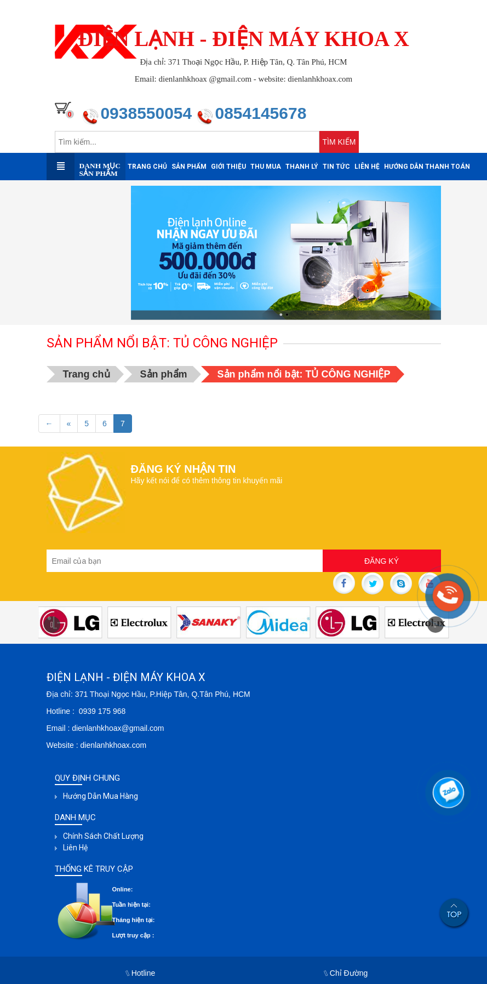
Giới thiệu (228, 166)
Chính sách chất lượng (103, 836)
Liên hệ (367, 166)
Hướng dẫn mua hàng (100, 796)
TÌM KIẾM (339, 142)
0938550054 (148, 113)
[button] (52, 624)
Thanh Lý (301, 166)
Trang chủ (147, 166)
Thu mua (265, 166)
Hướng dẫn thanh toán (427, 166)
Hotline (141, 973)
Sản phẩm (189, 166)
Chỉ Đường (346, 973)
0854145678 (260, 113)
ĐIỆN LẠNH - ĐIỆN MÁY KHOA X (243, 38)
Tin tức (336, 166)
